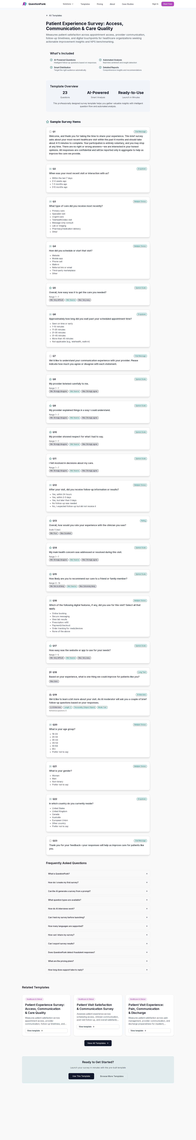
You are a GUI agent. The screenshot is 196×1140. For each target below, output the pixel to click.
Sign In (155, 4)
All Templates (54, 15)
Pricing (100, 4)
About (112, 4)
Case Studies (128, 4)
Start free (167, 4)
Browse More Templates (112, 1076)
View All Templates (98, 1043)
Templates (85, 4)
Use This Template (81, 1076)
